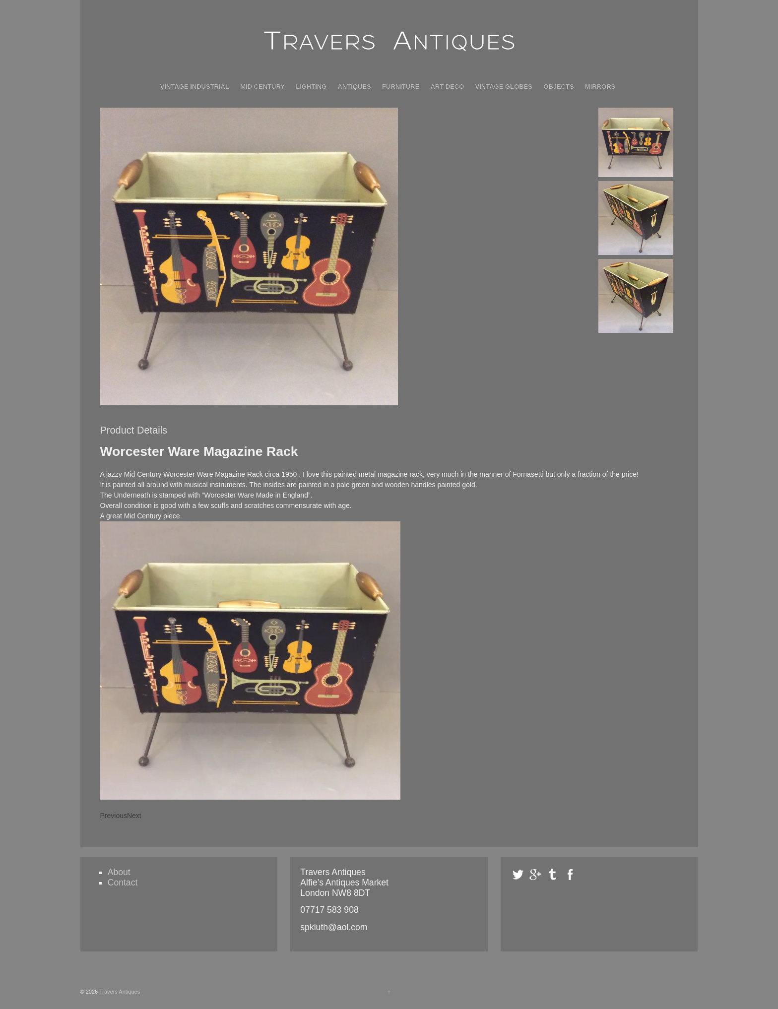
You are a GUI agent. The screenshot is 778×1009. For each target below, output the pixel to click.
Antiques (354, 86)
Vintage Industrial (194, 86)
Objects (558, 86)
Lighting (311, 86)
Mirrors (600, 86)
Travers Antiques (119, 992)
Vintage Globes (503, 86)
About (119, 872)
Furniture (400, 86)
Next (134, 816)
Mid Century (262, 86)
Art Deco (447, 86)
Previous (113, 816)
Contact (123, 882)
